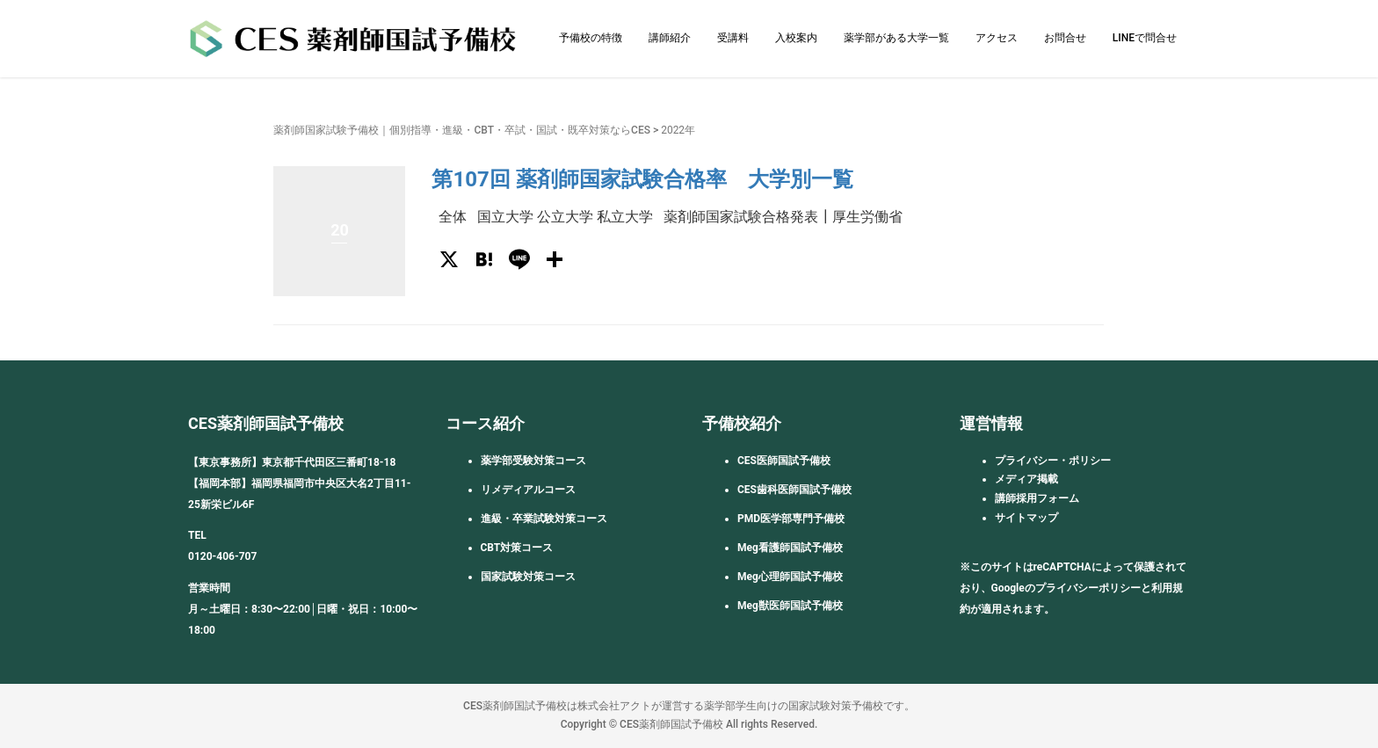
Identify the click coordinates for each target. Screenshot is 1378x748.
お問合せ (1065, 38)
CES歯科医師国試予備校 (794, 489)
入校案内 (796, 38)
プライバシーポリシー (1088, 588)
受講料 (733, 38)
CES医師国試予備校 (783, 460)
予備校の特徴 (590, 38)
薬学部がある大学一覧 (896, 38)
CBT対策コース (517, 547)
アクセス (996, 38)
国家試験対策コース (528, 576)
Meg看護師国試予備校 (790, 547)
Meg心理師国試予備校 (790, 576)
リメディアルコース (528, 489)
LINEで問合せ (1145, 38)
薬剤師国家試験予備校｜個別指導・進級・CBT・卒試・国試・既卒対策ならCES (461, 130)
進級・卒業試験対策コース (544, 518)
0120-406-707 (222, 556)
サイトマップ (1026, 518)
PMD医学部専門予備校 (791, 518)
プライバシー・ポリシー (1053, 460)
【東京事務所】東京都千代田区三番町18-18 (291, 462)
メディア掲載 (1026, 479)
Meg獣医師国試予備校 (790, 605)
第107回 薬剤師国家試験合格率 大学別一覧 (642, 179)
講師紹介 (670, 38)
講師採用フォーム (1037, 498)
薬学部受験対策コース (533, 460)
